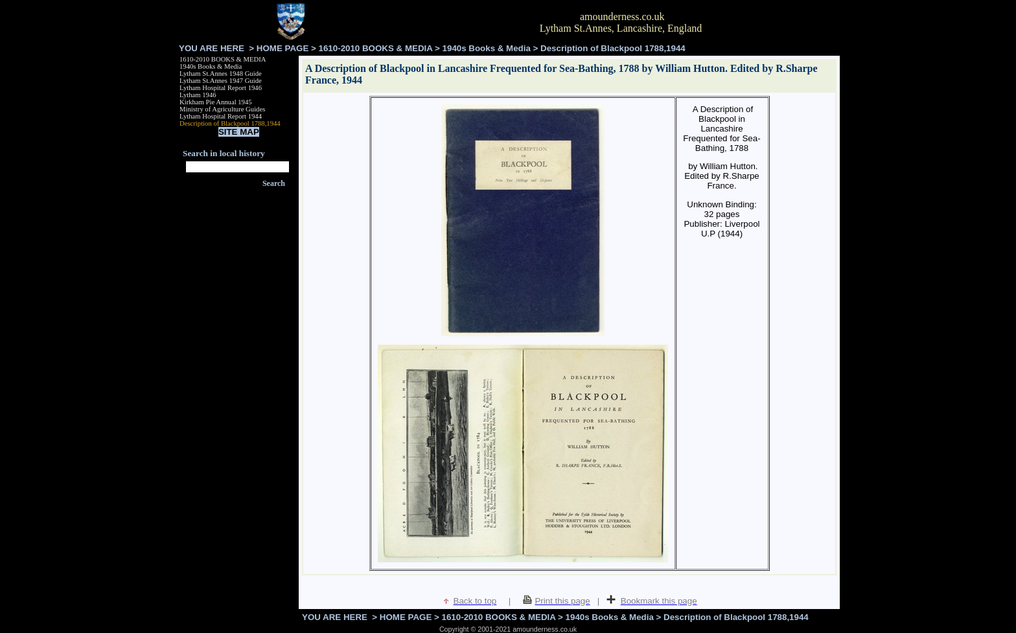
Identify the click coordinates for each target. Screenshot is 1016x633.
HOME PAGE (282, 48)
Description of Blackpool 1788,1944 (230, 123)
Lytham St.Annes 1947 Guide (220, 80)
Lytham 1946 (197, 94)
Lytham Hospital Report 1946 (220, 87)
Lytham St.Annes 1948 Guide (220, 73)
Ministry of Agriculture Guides (222, 109)
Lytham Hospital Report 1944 (220, 116)
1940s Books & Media (487, 48)
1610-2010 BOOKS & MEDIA (376, 48)
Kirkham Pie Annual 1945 (215, 102)
